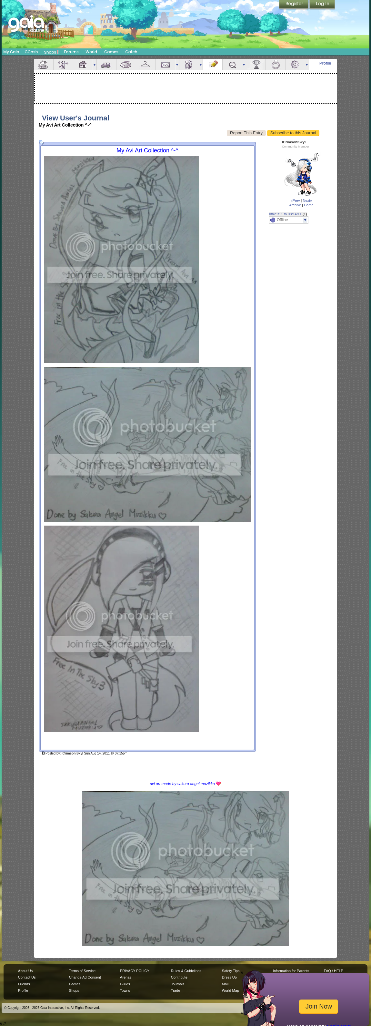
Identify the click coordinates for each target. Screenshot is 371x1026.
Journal (212, 64)
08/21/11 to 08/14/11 (285, 214)
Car (106, 64)
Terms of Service (82, 971)
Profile (325, 63)
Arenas (125, 977)
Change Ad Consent (85, 977)
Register (294, 5)
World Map (230, 990)
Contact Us (27, 977)
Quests (232, 64)
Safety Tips (231, 971)
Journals (178, 984)
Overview (43, 64)
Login (322, 5)
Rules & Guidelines (186, 971)
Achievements (256, 64)
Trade (175, 990)
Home (308, 205)
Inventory (145, 64)
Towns (125, 990)
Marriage (275, 64)
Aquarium (126, 64)
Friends (189, 64)
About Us (25, 971)
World (91, 52)
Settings (295, 64)
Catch (131, 52)
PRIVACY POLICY (134, 971)
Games (111, 52)
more (94, 64)
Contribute (179, 977)
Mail (165, 64)
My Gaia (11, 52)
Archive (295, 205)
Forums (71, 52)
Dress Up (229, 977)
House (83, 64)
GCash (31, 52)
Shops (51, 52)
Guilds (125, 984)
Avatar (63, 64)
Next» (307, 200)
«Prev (295, 200)
